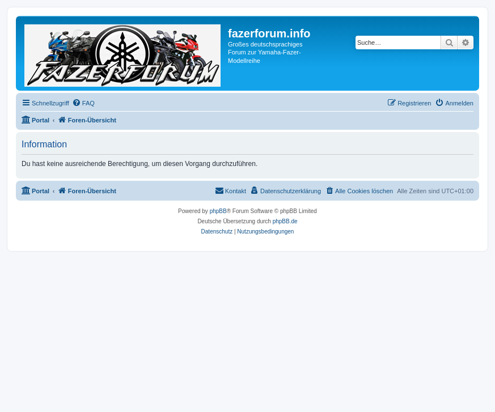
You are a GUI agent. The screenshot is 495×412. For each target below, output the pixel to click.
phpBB (218, 211)
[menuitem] (83, 103)
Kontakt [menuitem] (230, 190)
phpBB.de (285, 221)
